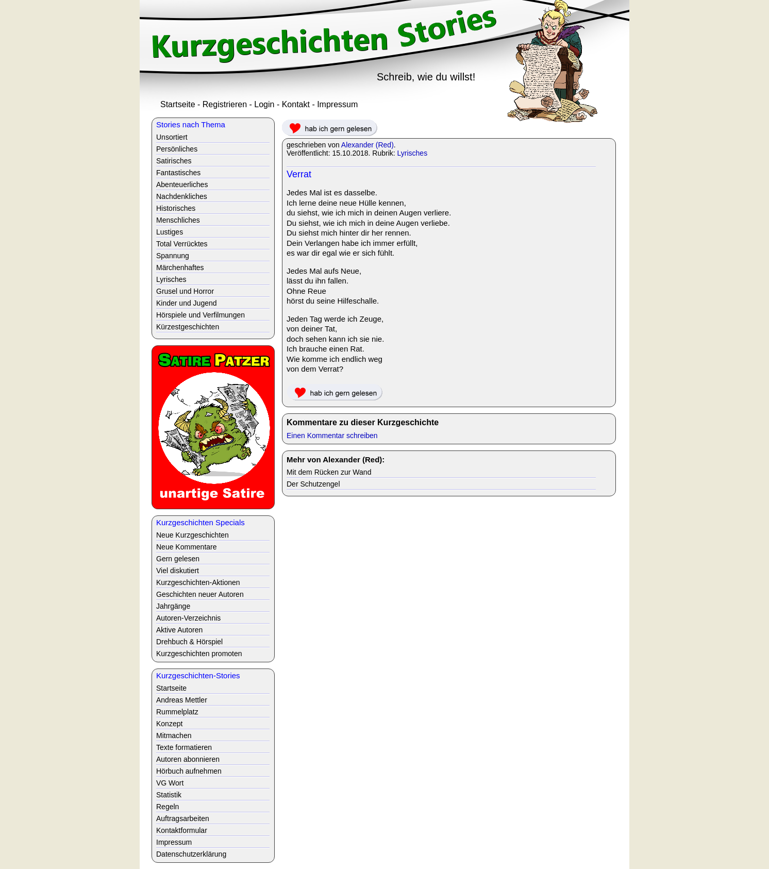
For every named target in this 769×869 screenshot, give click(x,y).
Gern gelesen (177, 559)
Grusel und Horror (185, 291)
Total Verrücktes (182, 244)
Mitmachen (173, 735)
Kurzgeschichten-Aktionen (198, 582)
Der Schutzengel (313, 484)
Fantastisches (178, 173)
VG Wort (169, 783)
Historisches (175, 208)
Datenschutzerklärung (191, 854)
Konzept (169, 724)
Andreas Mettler (181, 700)
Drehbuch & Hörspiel (189, 642)
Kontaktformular (181, 830)
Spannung (172, 256)
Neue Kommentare (186, 547)
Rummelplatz (177, 712)
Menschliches (178, 220)
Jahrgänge (173, 606)
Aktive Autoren (179, 630)
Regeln (167, 807)
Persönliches (176, 149)
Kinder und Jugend (186, 303)
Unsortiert (172, 137)
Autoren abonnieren (188, 759)
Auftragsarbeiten (182, 818)
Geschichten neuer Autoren (200, 594)
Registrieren (225, 104)
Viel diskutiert (177, 570)
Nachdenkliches (181, 196)
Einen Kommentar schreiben (332, 435)
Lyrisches (412, 153)
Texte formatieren (184, 747)
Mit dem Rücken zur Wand (329, 472)
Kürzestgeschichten (187, 327)
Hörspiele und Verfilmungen (200, 315)
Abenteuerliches (182, 184)
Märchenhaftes (180, 267)
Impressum (337, 104)
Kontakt (296, 104)
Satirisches (173, 161)
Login (264, 104)
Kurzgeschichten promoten (199, 653)
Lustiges (169, 232)
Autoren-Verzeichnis (188, 618)
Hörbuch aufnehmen (189, 771)
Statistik (168, 795)
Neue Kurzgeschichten (192, 535)
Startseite (177, 104)
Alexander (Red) (367, 145)
